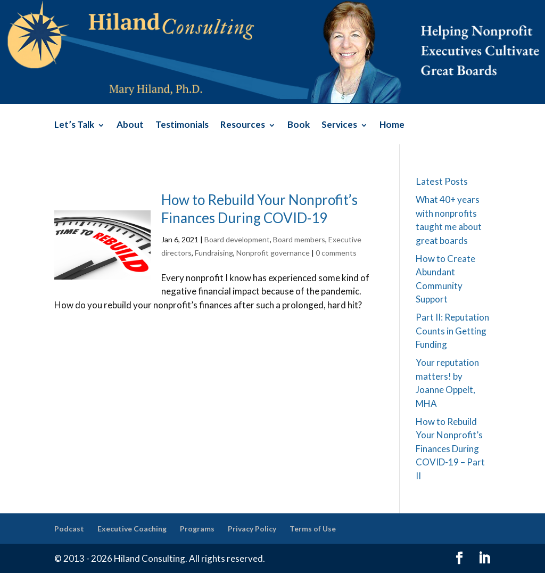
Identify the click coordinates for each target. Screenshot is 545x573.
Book (298, 125)
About (130, 125)
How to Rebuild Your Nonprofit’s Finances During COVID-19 (259, 208)
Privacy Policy (252, 528)
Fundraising (214, 252)
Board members (299, 239)
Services (339, 125)
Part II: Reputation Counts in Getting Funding (452, 331)
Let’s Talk (74, 125)
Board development (237, 239)
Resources (242, 125)
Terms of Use (313, 528)
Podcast (69, 528)
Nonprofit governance (273, 252)
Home (391, 125)
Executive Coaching (132, 528)
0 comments (336, 252)
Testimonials (182, 125)
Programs (197, 528)
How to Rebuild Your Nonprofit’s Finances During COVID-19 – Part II (450, 448)
